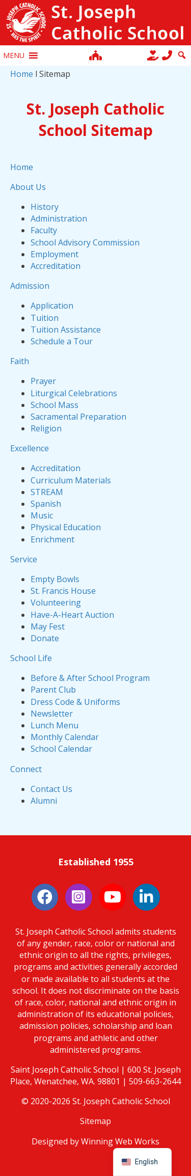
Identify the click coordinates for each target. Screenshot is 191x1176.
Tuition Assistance (66, 329)
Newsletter (52, 713)
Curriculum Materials (71, 480)
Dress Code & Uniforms (75, 701)
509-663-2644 (155, 1081)
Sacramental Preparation (78, 416)
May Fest (48, 626)
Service (23, 559)
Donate (45, 638)
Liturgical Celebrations (74, 393)
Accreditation (55, 265)
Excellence (29, 448)
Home (21, 73)
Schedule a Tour (62, 341)
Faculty (44, 230)
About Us (28, 187)
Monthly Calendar (65, 737)
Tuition (45, 317)
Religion (46, 428)
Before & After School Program (90, 677)
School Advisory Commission (85, 242)
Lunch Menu (54, 725)
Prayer (43, 381)
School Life (31, 658)
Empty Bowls (55, 579)
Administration (59, 218)
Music (42, 515)
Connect (26, 769)
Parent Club (53, 689)
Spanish (46, 503)
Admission (29, 285)
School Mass (54, 405)
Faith (19, 361)
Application (52, 305)
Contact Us (51, 789)
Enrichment (52, 539)
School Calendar (61, 748)
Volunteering (56, 602)
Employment (54, 254)
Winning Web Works (120, 1141)
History (45, 206)
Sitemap (95, 1121)
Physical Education (66, 527)
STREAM (47, 492)
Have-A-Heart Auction (72, 614)
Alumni (44, 800)
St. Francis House (63, 590)
